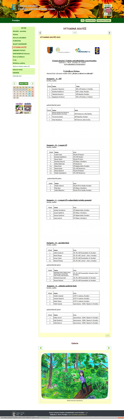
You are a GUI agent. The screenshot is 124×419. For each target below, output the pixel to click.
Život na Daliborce (19, 57)
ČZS (82, 20)
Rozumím (121, 417)
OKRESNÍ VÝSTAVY (19, 50)
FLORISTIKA (17, 41)
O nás (15, 60)
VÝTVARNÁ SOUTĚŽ (19, 47)
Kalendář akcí (17, 76)
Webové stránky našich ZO (21, 66)
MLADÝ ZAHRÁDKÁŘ (20, 44)
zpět (75, 32)
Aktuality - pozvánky (19, 31)
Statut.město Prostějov (103, 20)
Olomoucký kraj (90, 20)
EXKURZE (16, 73)
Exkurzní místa (17, 70)
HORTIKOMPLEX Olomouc (21, 54)
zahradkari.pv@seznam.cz (79, 414)
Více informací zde (44, 417)
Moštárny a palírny (19, 63)
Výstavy (15, 34)
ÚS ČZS (23, 28)
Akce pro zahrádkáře (19, 38)
